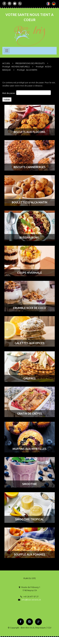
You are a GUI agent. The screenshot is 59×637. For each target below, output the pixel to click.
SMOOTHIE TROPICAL (29, 519)
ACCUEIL (6, 63)
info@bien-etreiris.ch (31, 600)
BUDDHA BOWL (29, 237)
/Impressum (40, 628)
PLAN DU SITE (29, 578)
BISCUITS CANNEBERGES (29, 167)
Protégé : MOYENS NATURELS (16, 66)
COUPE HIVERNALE (29, 272)
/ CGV (48, 628)
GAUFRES (29, 378)
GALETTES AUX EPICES (29, 343)
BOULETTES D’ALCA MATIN (29, 202)
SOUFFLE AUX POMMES (29, 554)
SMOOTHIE (29, 483)
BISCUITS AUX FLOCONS (29, 131)
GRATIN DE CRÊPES (29, 413)
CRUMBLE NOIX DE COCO (29, 307)
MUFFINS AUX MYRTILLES (29, 448)
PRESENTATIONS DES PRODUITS (30, 63)
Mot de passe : (26, 92)
